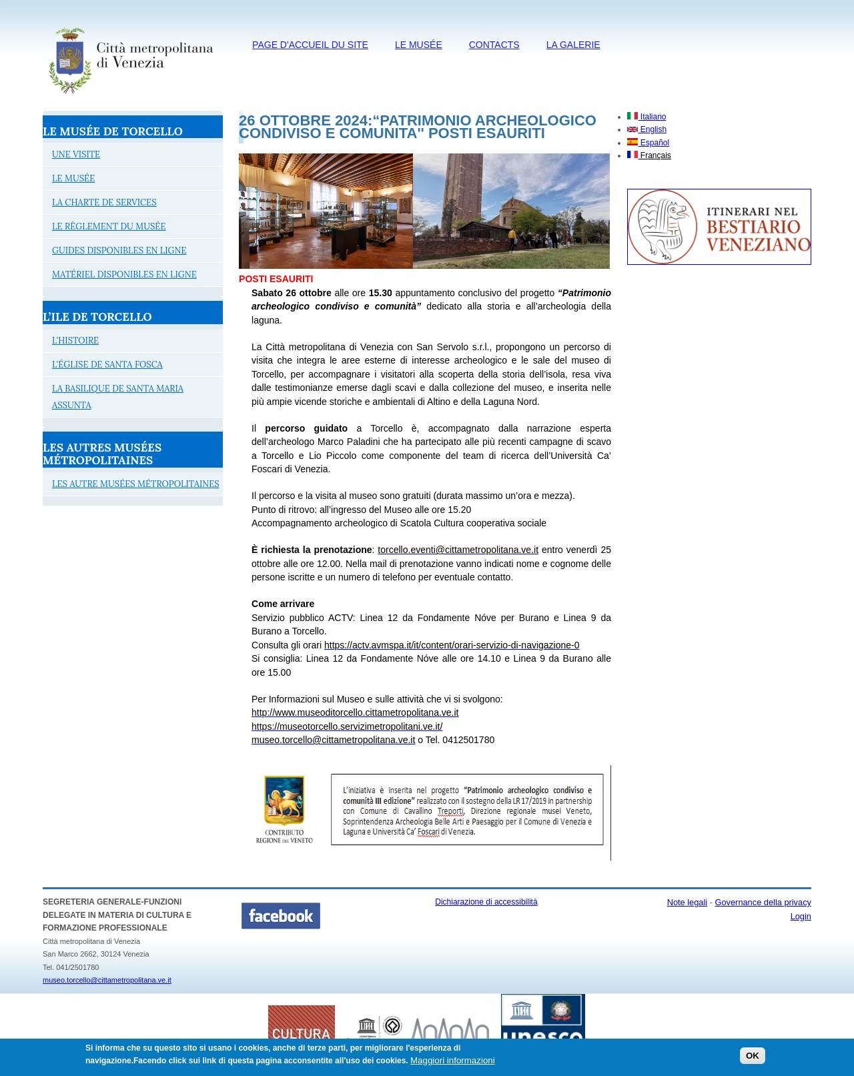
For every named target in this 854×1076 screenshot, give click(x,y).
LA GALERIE (573, 44)
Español (648, 142)
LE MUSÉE (418, 44)
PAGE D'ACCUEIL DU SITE (310, 44)
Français (649, 155)
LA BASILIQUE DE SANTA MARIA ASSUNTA (117, 397)
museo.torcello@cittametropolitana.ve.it (107, 980)
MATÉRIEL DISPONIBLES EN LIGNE (124, 274)
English (647, 129)
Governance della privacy (763, 902)
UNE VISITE (76, 154)
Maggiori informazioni (452, 1064)
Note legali (687, 902)
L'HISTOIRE (75, 340)
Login (801, 916)
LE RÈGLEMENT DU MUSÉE (109, 226)
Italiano (646, 116)
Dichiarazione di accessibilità (486, 902)
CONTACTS (494, 44)
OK (752, 1059)
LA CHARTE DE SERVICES (104, 202)
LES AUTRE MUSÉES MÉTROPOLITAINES (136, 484)
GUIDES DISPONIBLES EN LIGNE (119, 250)
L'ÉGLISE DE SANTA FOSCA (107, 364)
